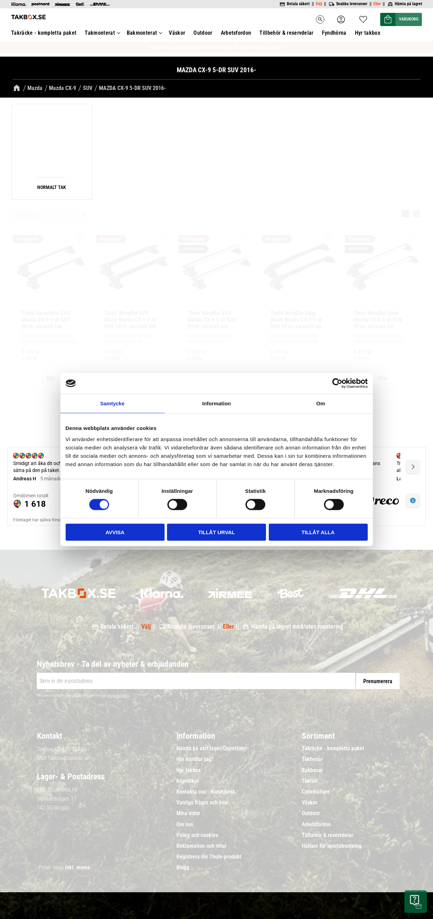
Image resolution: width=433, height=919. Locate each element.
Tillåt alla (317, 532)
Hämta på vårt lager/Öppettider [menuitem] (211, 748)
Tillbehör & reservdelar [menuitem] (327, 834)
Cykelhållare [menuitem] (316, 791)
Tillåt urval (216, 532)
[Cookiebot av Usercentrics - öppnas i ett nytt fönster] (337, 383)
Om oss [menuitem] (184, 823)
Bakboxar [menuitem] (312, 769)
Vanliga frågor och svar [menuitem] (202, 802)
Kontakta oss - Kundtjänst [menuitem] (205, 791)
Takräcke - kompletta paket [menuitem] (333, 748)
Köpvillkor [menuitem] (187, 780)
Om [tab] (320, 403)
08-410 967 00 (71, 748)
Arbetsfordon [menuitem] (316, 823)
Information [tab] (216, 403)
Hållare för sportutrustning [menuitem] (331, 845)
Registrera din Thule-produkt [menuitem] (208, 856)
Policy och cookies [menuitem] (197, 834)
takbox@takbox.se (68, 757)
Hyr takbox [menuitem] (188, 769)
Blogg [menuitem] (182, 867)
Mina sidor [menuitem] (188, 813)
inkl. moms (77, 866)
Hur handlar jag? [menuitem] (195, 758)
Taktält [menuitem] (310, 780)
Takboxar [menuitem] (312, 758)
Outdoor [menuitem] (311, 813)
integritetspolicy (118, 695)
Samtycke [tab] (112, 403)
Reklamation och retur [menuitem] (201, 845)
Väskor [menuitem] (309, 802)
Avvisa (115, 532)
